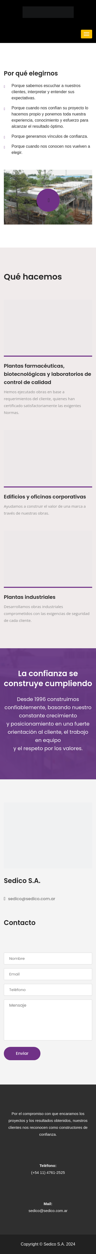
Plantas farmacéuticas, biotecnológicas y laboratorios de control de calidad (47, 374)
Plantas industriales (30, 597)
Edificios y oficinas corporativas (45, 496)
